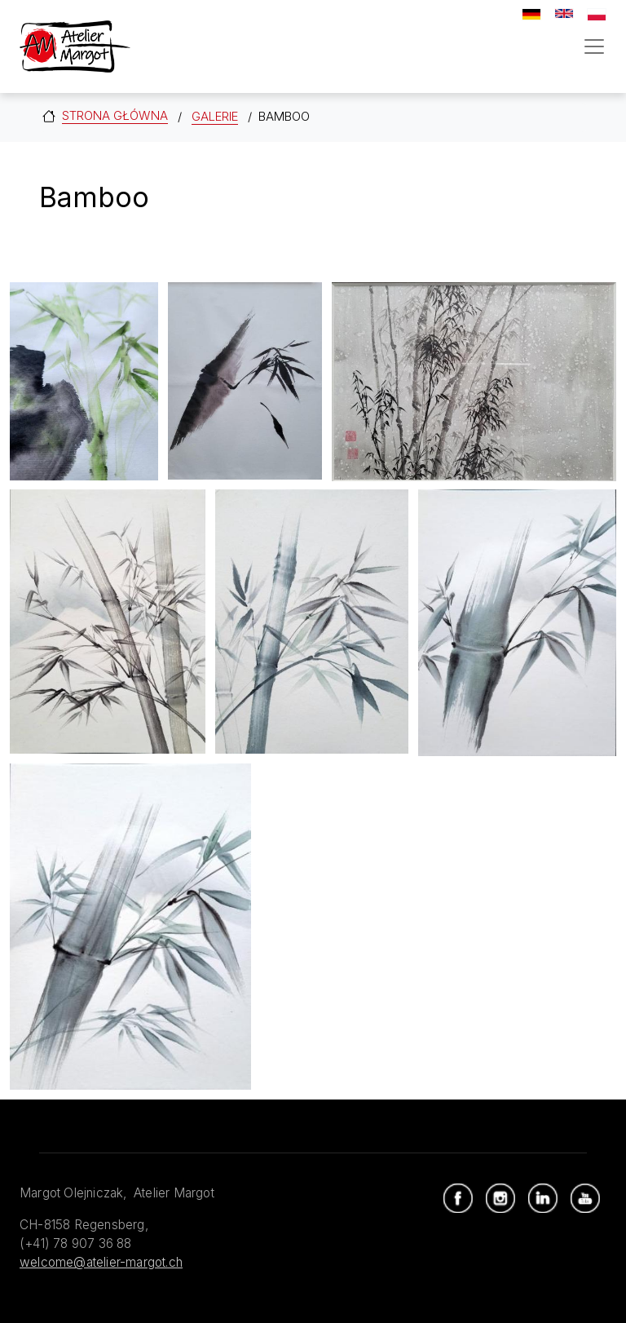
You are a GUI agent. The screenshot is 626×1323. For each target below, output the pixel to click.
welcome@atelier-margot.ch (101, 1262)
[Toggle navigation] (594, 46)
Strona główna (115, 115)
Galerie (215, 116)
